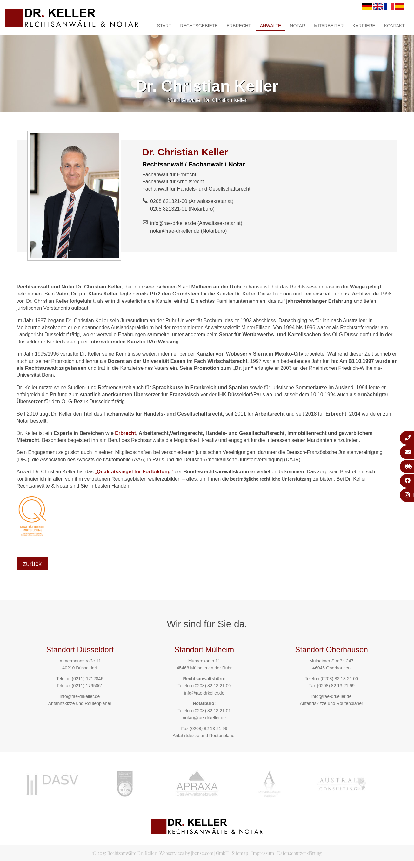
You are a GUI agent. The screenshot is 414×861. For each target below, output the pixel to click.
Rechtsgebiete (198, 25)
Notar (297, 25)
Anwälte (270, 25)
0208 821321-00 (168, 201)
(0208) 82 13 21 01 (212, 710)
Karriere (363, 25)
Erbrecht (239, 25)
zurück (32, 563)
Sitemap (240, 853)
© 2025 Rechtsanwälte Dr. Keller (124, 853)
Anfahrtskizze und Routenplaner (79, 703)
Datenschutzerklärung (299, 853)
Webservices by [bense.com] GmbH (194, 853)
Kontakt (394, 25)
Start (164, 25)
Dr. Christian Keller (225, 100)
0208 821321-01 (168, 209)
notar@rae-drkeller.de (174, 231)
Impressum (262, 853)
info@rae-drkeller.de (173, 223)
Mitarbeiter (329, 25)
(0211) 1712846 (87, 678)
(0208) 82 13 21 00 (212, 685)
